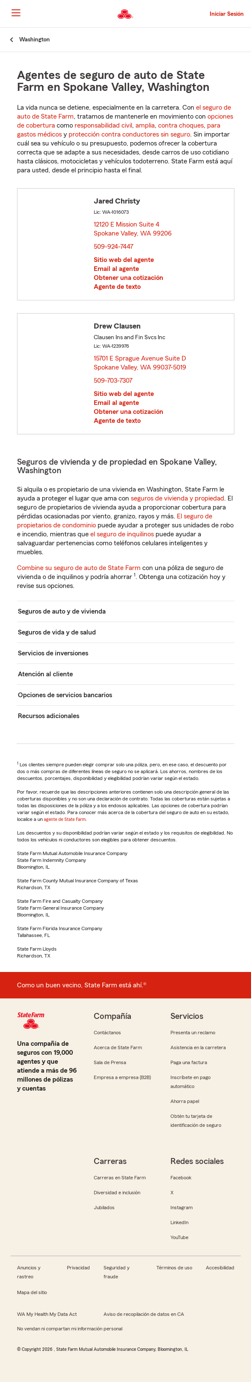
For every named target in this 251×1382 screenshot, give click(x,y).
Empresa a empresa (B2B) (122, 1077)
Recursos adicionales (48, 716)
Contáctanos (107, 1032)
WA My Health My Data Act (47, 1314)
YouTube (179, 1237)
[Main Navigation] (15, 12)
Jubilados (104, 1207)
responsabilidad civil (103, 125)
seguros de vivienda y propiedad (177, 498)
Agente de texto (117, 286)
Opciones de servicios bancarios (65, 695)
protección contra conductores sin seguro (129, 134)
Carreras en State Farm (120, 1177)
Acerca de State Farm (118, 1047)
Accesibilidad (220, 1267)
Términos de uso (174, 1267)
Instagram (181, 1207)
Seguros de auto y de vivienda (62, 611)
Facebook (180, 1177)
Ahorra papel (184, 1101)
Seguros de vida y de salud (57, 632)
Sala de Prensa (110, 1062)
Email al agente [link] (116, 268)
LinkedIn (179, 1222)
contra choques (181, 125)
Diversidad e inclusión (117, 1192)
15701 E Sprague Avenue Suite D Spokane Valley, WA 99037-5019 (140, 363)
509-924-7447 (113, 246)
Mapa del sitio (32, 1292)
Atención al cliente (45, 674)
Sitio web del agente (124, 259)
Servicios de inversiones (53, 653)
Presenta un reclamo (192, 1032)
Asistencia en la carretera (198, 1047)
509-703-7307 (113, 380)
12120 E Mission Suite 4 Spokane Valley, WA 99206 (133, 229)
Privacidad (78, 1267)
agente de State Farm (65, 819)
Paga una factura (188, 1062)
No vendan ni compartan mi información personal (69, 1328)
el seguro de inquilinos (122, 534)
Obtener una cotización (128, 277)
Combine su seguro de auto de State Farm (79, 567)
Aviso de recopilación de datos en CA (144, 1314)
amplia (145, 125)
